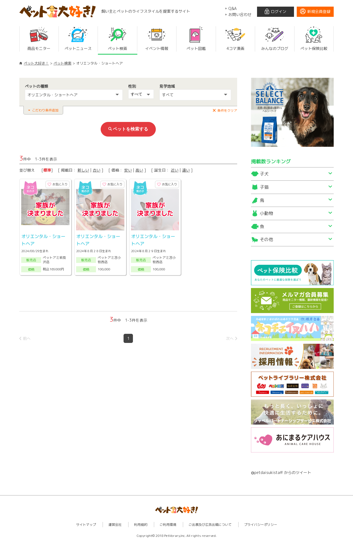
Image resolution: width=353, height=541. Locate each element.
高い (139, 170)
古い (96, 170)
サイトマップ (86, 524)
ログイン (278, 11)
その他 (266, 239)
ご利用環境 (168, 524)
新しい (83, 170)
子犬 (264, 174)
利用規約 (140, 524)
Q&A (232, 8)
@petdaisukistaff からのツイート (281, 472)
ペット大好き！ (36, 63)
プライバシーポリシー (260, 524)
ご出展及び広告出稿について (210, 524)
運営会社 (115, 524)
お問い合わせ (240, 14)
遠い (186, 170)
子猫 (264, 187)
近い (174, 170)
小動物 (266, 213)
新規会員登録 (318, 11)
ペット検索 (62, 63)
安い (128, 170)
